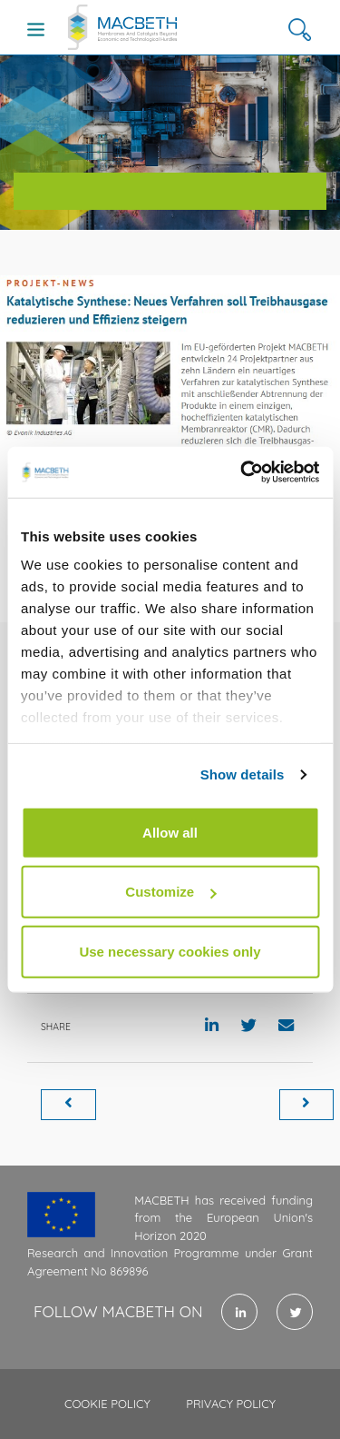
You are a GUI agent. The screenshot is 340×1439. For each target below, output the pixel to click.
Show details (242, 774)
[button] (299, 30)
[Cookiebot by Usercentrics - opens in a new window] (242, 472)
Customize (170, 891)
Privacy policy (231, 1403)
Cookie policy (107, 1403)
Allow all (170, 831)
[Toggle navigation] (36, 29)
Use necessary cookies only (169, 950)
